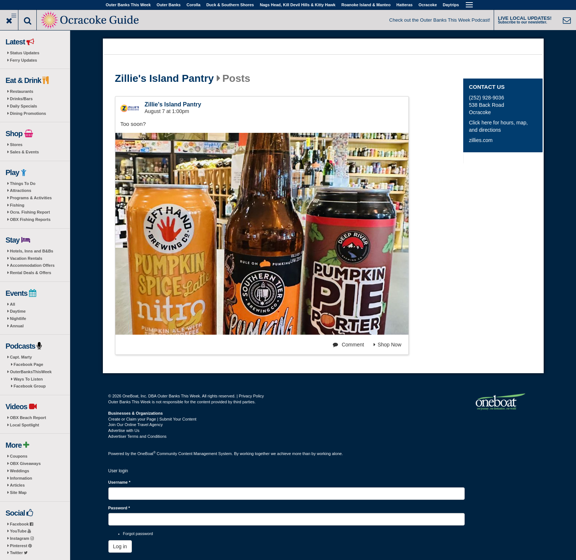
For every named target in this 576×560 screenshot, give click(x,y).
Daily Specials (23, 106)
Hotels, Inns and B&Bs (31, 251)
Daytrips (451, 5)
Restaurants (21, 91)
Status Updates (24, 53)
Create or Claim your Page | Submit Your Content (152, 419)
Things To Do (22, 183)
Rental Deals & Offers (30, 272)
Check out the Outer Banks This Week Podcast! (439, 20)
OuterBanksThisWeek (31, 372)
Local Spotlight (24, 425)
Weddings (19, 471)
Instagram (22, 538)
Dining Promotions (28, 113)
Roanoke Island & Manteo (365, 5)
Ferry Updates (23, 60)
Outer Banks (168, 5)
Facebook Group (30, 386)
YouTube (20, 531)
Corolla (194, 5)
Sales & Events (24, 152)
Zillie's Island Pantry (164, 78)
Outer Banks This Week (128, 5)
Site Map (18, 492)
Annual (17, 326)
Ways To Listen (28, 379)
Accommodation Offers (32, 265)
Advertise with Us (124, 430)
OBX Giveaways (25, 463)
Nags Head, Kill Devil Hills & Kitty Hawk (297, 5)
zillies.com (481, 140)
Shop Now (388, 345)
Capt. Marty (21, 357)
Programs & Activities (31, 198)
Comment (348, 345)
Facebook (21, 524)
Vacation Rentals (26, 258)
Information (21, 478)
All (12, 304)
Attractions (20, 190)
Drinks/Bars (21, 99)
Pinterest (21, 545)
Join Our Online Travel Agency (135, 424)
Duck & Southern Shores (230, 5)
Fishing (17, 205)
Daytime (18, 311)
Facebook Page (28, 364)
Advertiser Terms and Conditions (137, 436)
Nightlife (18, 318)
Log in (120, 546)
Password (119, 508)
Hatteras (404, 5)
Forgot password (138, 533)
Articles (17, 485)
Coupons (19, 456)
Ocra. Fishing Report (30, 212)
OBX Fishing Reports (30, 219)
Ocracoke (427, 5)
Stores (16, 144)
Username (119, 482)
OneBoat (146, 453)
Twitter (19, 552)
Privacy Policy (251, 396)
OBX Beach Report (28, 417)
